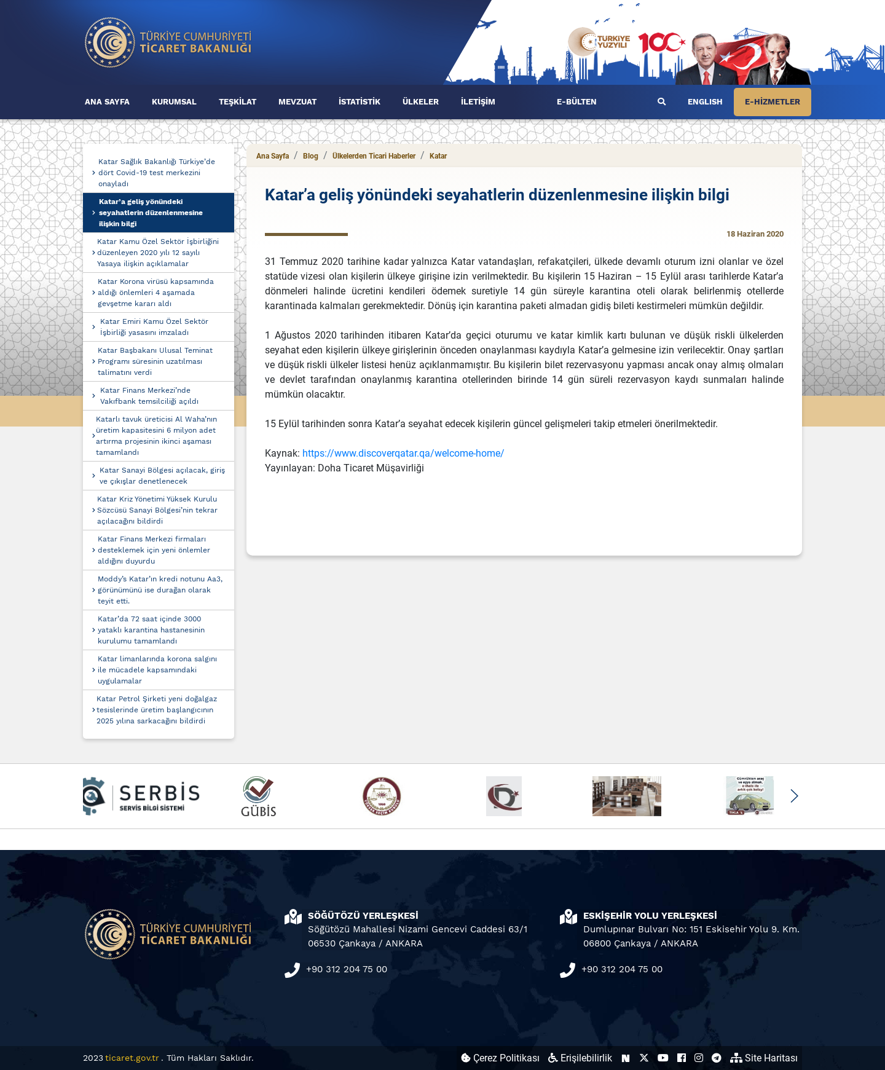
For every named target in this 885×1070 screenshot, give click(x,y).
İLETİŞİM (478, 101)
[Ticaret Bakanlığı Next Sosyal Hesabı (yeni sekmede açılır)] (625, 1058)
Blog (310, 156)
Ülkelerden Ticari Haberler (373, 156)
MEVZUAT (297, 101)
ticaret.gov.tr (132, 1058)
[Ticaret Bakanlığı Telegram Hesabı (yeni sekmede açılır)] (716, 1058)
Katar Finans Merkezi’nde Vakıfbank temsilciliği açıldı (149, 396)
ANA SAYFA (107, 101)
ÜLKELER (421, 101)
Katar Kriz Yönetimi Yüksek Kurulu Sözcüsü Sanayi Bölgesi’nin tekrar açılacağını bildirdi (157, 510)
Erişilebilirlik (580, 1058)
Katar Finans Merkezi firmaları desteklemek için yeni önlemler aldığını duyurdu (154, 550)
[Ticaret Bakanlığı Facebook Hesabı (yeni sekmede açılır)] (681, 1058)
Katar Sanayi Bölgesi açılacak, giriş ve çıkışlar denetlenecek (162, 476)
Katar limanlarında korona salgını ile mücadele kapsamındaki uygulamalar (157, 670)
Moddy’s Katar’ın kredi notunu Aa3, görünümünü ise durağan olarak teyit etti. (160, 590)
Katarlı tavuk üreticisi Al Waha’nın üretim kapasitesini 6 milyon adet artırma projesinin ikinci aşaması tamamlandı (156, 436)
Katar (438, 156)
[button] (793, 795)
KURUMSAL (174, 101)
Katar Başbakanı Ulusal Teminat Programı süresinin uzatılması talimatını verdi (155, 361)
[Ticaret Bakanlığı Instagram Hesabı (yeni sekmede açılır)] (698, 1058)
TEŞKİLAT (237, 101)
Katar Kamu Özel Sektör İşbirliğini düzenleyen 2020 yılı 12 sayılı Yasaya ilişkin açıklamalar (158, 252)
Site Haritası (764, 1058)
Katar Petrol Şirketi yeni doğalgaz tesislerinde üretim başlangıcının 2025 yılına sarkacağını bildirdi (156, 709)
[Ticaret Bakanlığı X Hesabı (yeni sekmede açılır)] (644, 1058)
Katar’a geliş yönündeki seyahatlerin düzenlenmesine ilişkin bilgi (151, 212)
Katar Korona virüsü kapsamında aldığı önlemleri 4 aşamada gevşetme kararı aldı (156, 292)
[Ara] (662, 102)
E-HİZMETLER (772, 101)
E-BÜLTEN (577, 101)
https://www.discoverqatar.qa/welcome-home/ (403, 453)
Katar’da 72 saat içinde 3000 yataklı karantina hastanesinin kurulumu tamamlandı (151, 630)
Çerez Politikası (500, 1058)
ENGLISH (705, 101)
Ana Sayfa (272, 156)
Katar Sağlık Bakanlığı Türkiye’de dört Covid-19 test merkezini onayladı (156, 172)
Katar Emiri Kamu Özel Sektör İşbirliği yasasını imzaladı (154, 327)
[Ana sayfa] (168, 41)
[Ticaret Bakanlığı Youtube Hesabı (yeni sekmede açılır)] (663, 1058)
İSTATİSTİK (359, 101)
